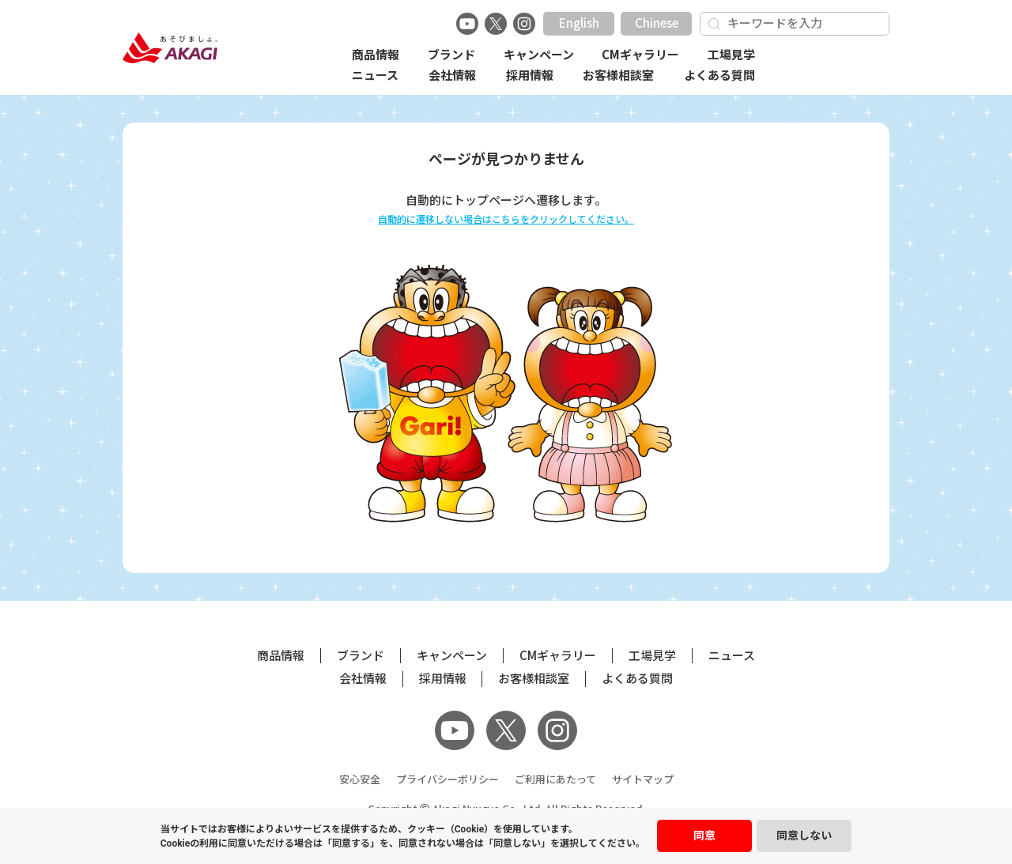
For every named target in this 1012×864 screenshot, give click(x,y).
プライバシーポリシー (447, 780)
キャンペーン (539, 55)
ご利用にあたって (555, 780)
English (579, 23)
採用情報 (529, 75)
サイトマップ (643, 780)
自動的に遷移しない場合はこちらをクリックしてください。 (506, 219)
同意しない (804, 835)
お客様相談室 (618, 75)
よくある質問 (719, 75)
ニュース (375, 75)
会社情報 (452, 75)
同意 (704, 835)
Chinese (656, 23)
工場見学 (731, 55)
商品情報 (375, 55)
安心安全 (359, 780)
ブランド (451, 55)
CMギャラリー (640, 55)
